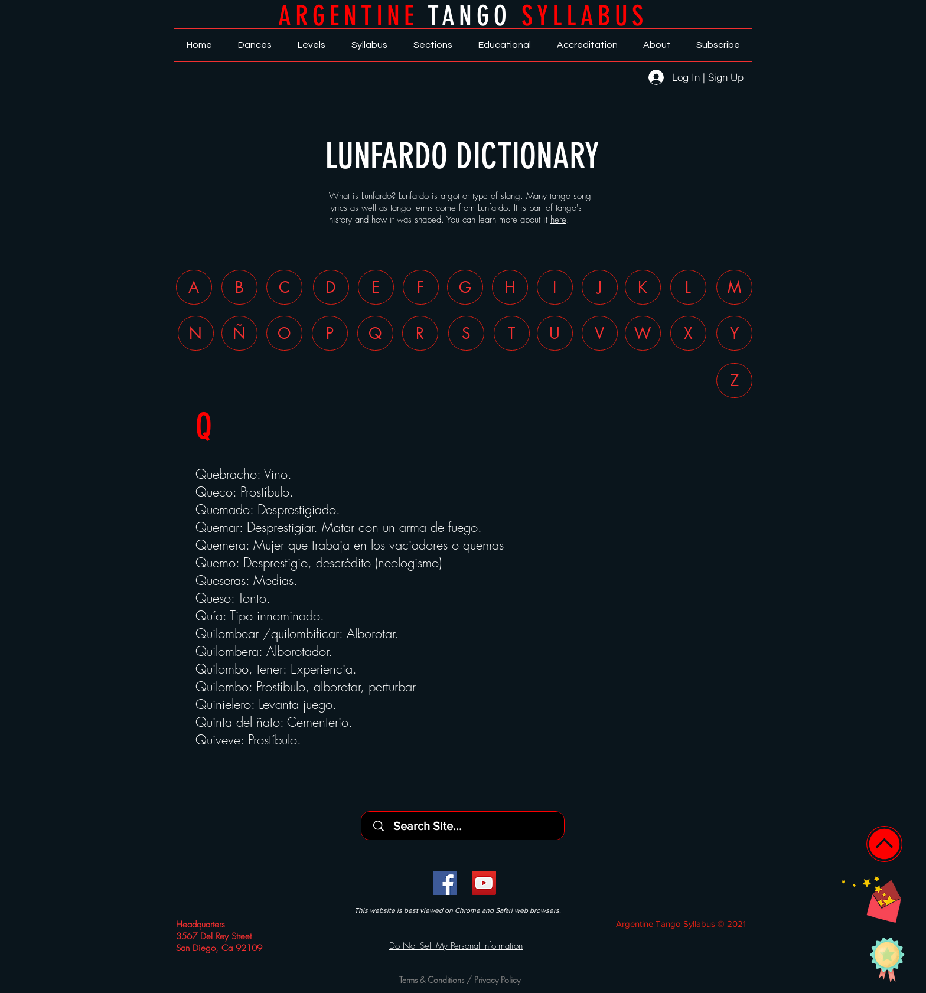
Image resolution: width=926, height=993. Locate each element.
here (558, 220)
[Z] (734, 380)
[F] (421, 287)
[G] (465, 287)
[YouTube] (484, 883)
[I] (555, 287)
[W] (643, 333)
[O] (284, 333)
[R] (420, 333)
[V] (600, 333)
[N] (196, 333)
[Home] (884, 844)
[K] (643, 287)
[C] (284, 287)
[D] (331, 287)
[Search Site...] (466, 826)
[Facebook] (445, 883)
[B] (239, 287)
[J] (600, 287)
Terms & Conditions (431, 979)
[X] (688, 333)
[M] (734, 287)
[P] (330, 333)
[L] (688, 287)
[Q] (375, 333)
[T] (512, 333)
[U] (555, 333)
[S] (466, 333)
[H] (510, 287)
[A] (194, 287)
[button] (871, 899)
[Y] (734, 333)
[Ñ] (239, 333)
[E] (376, 287)
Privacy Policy (497, 979)
